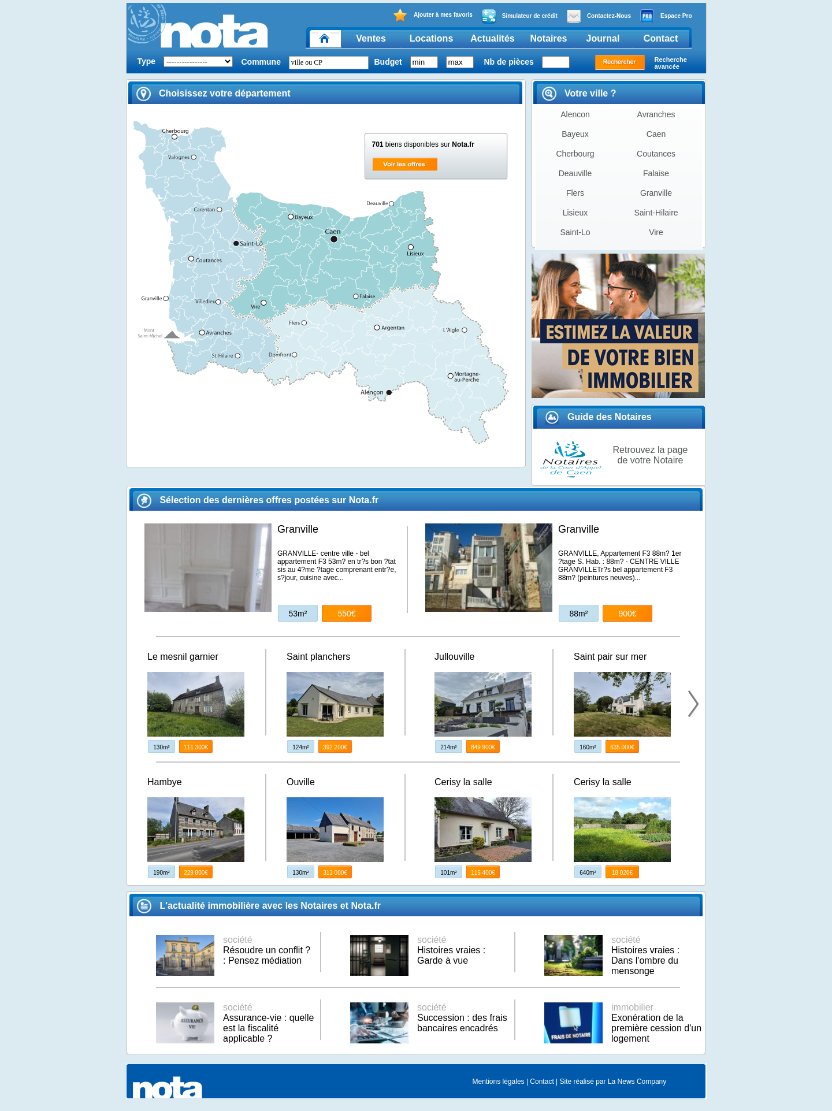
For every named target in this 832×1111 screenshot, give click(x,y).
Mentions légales (499, 1081)
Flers (575, 193)
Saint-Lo (575, 232)
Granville (656, 193)
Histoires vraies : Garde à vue (451, 950)
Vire (656, 232)
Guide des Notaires (598, 417)
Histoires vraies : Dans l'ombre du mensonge (645, 955)
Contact (661, 38)
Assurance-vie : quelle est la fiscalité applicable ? (268, 1022)
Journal (603, 38)
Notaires (548, 38)
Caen (656, 134)
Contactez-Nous (598, 16)
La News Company (637, 1081)
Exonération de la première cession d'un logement (656, 1022)
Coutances (656, 153)
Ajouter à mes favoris (432, 15)
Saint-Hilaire (656, 212)
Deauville (575, 173)
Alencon (575, 114)
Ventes (371, 38)
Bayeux (575, 134)
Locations (432, 38)
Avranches (656, 114)
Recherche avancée (671, 63)
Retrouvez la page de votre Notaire (650, 455)
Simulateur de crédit (519, 16)
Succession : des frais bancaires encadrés (462, 1017)
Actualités (492, 38)
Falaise (656, 173)
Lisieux (575, 212)
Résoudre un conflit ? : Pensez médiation (266, 950)
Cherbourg (575, 153)
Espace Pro (666, 16)
